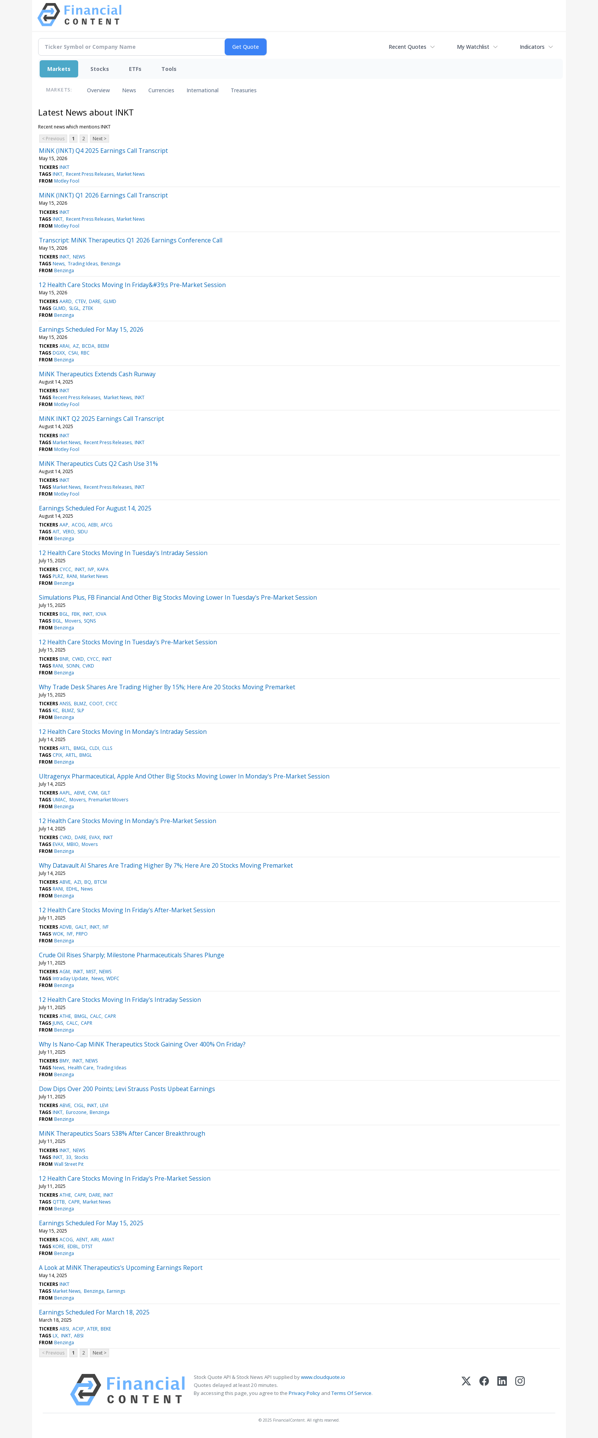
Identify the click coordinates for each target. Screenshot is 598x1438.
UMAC (59, 799)
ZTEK (87, 308)
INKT (64, 167)
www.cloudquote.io (323, 1377)
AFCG (107, 525)
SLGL (74, 308)
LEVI (104, 1105)
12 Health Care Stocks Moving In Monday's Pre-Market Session (127, 821)
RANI (72, 576)
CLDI (94, 748)
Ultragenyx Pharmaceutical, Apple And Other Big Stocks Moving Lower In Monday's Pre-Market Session (184, 776)
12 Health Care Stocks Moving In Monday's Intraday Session (123, 731)
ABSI (64, 1329)
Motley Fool (66, 181)
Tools (169, 68)
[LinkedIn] (502, 1389)
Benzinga (111, 263)
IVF (106, 927)
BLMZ (80, 703)
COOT (96, 703)
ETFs (135, 68)
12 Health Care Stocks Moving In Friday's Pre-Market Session (125, 1178)
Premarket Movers (108, 799)
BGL (63, 614)
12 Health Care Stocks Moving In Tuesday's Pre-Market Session (128, 642)
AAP (63, 525)
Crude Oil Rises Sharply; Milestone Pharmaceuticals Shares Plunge (131, 955)
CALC (95, 1016)
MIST (91, 971)
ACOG (78, 525)
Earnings (116, 1291)
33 (68, 1157)
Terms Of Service (351, 1393)
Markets (59, 68)
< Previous (53, 138)
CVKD (78, 659)
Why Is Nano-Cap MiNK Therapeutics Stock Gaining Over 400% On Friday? (142, 1044)
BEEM (103, 346)
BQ (87, 882)
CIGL (79, 1105)
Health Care (80, 1067)
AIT (56, 531)
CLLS (107, 748)
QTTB (59, 1202)
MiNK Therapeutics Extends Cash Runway (97, 374)
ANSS (65, 703)
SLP (80, 710)
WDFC (112, 978)
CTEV (80, 301)
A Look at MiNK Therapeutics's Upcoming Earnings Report (121, 1267)
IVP (91, 569)
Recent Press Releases (90, 174)
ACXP (78, 1329)
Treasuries (244, 90)
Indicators (532, 46)
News (129, 90)
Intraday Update (70, 978)
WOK (58, 934)
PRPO (82, 934)
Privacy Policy (304, 1393)
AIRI (95, 1239)
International (202, 90)
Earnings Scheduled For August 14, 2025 (95, 508)
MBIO (73, 844)
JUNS (58, 1023)
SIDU (82, 531)
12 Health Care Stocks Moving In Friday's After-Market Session (127, 910)
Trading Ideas (83, 263)
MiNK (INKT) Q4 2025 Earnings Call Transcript (103, 150)
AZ (76, 346)
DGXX (59, 353)
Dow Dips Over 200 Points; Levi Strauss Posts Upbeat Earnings (127, 1089)
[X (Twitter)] (466, 1389)
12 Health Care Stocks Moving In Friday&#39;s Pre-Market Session (132, 285)
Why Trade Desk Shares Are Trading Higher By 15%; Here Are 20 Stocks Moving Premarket (167, 687)
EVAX (94, 837)
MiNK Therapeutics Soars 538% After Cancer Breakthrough (122, 1133)
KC (55, 710)
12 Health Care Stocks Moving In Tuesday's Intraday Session (123, 553)
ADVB (65, 927)
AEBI (93, 525)
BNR (64, 659)
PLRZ (58, 576)
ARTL (64, 748)
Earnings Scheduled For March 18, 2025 (94, 1312)
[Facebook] (484, 1389)
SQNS (90, 621)
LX (55, 1335)
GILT (105, 793)
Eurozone (76, 1112)
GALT (81, 927)
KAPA (103, 569)
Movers (73, 621)
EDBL (73, 1246)
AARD (65, 301)
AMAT (108, 1239)
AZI (77, 882)
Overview (98, 90)
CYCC (65, 569)
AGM (64, 971)
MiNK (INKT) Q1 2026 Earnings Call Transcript (103, 195)
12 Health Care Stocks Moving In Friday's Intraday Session (120, 999)
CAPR (110, 1016)
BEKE (106, 1329)
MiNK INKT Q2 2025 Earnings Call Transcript (101, 418)
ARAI (64, 346)
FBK (76, 614)
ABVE (79, 793)
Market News (131, 174)
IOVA (101, 614)
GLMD (109, 301)
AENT (82, 1239)
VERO (68, 531)
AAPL (65, 793)
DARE (94, 301)
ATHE (65, 1016)
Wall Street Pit (69, 1164)
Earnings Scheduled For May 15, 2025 (91, 1223)
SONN (72, 666)
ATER (92, 1329)
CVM (93, 793)
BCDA (88, 346)
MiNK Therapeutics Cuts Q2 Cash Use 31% (98, 463)
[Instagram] (520, 1389)
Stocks (99, 68)
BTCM (100, 882)
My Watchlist (473, 46)
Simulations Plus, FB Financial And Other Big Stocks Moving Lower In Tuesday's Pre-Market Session (178, 597)
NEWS (79, 257)
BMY (64, 1061)
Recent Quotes (407, 46)
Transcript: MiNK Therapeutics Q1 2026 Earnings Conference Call (130, 240)
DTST (87, 1246)
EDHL (72, 889)
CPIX (57, 755)
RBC (85, 353)
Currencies (161, 90)
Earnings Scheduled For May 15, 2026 (91, 329)
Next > (99, 138)
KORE (58, 1246)
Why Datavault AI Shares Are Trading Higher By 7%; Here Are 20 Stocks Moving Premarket (166, 865)
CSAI (73, 353)
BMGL (80, 748)
